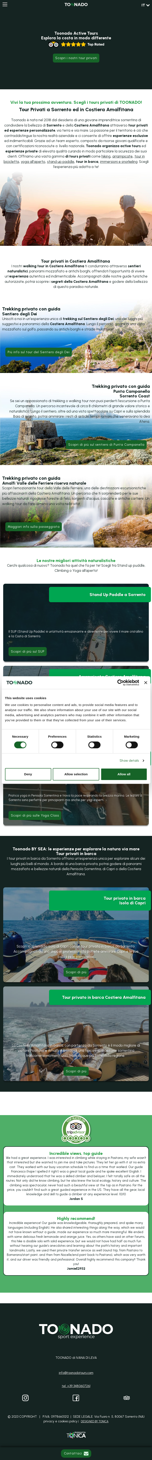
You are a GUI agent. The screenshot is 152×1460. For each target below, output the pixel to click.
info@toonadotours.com (76, 1373)
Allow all (123, 774)
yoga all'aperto (33, 161)
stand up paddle (60, 161)
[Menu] (4, 4)
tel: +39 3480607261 (76, 1386)
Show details (129, 761)
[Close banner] (145, 682)
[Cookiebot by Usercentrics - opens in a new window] (120, 682)
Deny (28, 774)
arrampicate (122, 156)
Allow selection (76, 774)
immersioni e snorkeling (119, 161)
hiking (105, 156)
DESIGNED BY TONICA (95, 1421)
